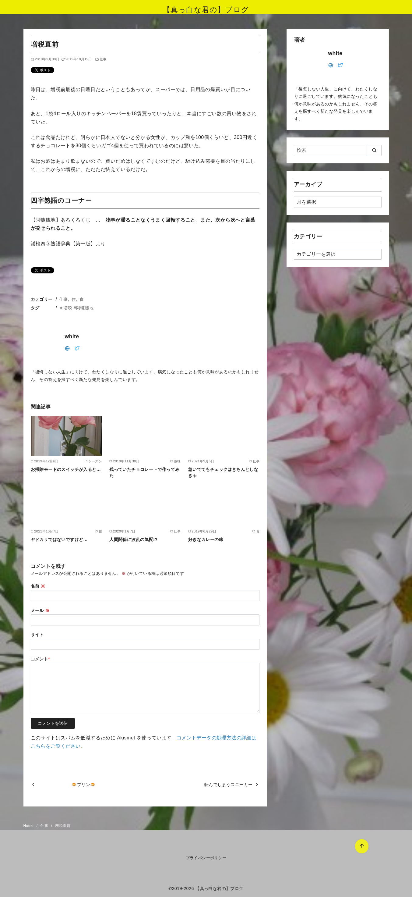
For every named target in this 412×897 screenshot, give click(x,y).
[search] (374, 150)
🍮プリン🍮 (83, 784)
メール (40, 610)
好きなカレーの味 (205, 539)
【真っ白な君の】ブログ (206, 9)
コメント (40, 659)
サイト (37, 634)
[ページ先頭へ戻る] (360, 845)
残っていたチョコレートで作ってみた (144, 472)
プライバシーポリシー (206, 858)
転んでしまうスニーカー (228, 784)
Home (29, 826)
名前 (38, 586)
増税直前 (62, 826)
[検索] (338, 150)
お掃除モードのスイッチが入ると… (66, 469)
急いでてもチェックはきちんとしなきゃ (223, 472)
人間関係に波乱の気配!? (133, 539)
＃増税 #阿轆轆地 (76, 307)
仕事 (103, 59)
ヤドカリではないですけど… (59, 539)
